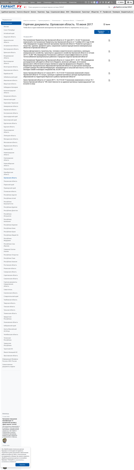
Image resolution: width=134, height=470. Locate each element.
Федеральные (7, 20)
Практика (41, 12)
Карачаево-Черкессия (11, 103)
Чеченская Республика (7, 339)
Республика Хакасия (10, 262)
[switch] (25, 7)
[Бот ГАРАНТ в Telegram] (103, 2)
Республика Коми (9, 228)
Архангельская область (9, 41)
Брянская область (10, 52)
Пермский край (9, 185)
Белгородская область (11, 49)
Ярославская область (11, 356)
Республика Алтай (10, 198)
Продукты (24, 2)
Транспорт (86, 12)
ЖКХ (67, 12)
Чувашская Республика (7, 344)
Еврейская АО (8, 74)
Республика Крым (10, 232)
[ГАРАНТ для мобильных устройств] (89, 2)
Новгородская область (8, 159)
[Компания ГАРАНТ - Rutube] (109, 2)
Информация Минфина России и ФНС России (10, 360)
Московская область (10, 142)
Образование (76, 12)
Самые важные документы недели (8, 365)
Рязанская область (10, 268)
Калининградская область (9, 92)
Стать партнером (60, 2)
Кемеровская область (11, 106)
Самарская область (10, 272)
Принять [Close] (22, 465)
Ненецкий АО (8, 149)
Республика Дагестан (11, 210)
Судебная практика (8, 12)
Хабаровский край (10, 326)
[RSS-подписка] (112, 2)
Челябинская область (11, 334)
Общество (95, 12)
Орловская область (10, 178)
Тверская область (9, 303)
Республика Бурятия (10, 207)
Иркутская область (10, 84)
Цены (33, 2)
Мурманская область (11, 146)
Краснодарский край (11, 116)
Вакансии (14, 2)
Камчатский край (9, 99)
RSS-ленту (85, 28)
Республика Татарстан (11, 255)
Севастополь (8, 289)
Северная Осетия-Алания (10, 250)
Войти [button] (120, 2)
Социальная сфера (58, 12)
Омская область (9, 169)
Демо (39, 2)
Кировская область (10, 110)
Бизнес (33, 12)
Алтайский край (9, 33)
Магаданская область (11, 139)
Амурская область (10, 37)
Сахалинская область (11, 279)
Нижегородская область (9, 154)
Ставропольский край (11, 296)
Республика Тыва (9, 258)
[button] (122, 7)
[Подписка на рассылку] (86, 2)
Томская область (9, 307)
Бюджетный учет (127, 12)
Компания (5, 2)
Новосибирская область (9, 164)
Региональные (7, 23)
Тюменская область (10, 313)
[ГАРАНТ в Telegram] (100, 2)
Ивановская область (10, 80)
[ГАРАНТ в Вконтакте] (92, 2)
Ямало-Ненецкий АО (10, 352)
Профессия (107, 12)
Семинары (47, 2)
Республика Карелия (10, 225)
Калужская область (10, 96)
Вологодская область (11, 67)
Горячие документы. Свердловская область (10, 284)
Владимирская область (9, 57)
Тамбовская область (10, 300)
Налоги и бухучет (23, 12)
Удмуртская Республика (7, 318)
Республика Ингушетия (7, 215)
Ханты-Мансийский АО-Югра (10, 330)
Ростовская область (10, 265)
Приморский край (10, 188)
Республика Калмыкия (7, 220)
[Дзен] (94, 2)
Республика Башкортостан (8, 203)
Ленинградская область (9, 131)
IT (101, 12)
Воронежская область (11, 70)
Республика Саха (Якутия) (9, 245)
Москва (6, 27)
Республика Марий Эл (11, 235)
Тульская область (9, 310)
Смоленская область (10, 293)
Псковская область (10, 191)
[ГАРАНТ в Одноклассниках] (106, 2)
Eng (129, 2)
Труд (47, 12)
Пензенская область (10, 181)
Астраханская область (11, 46)
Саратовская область (11, 275)
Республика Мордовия (7, 239)
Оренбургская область (8, 173)
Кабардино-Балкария (11, 87)
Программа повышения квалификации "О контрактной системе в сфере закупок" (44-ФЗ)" (9, 421)
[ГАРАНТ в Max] (97, 2)
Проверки (116, 12)
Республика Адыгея (10, 195)
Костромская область (11, 113)
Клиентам (72, 2)
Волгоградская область (9, 62)
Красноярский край (10, 120)
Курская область (9, 127)
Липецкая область (10, 136)
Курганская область (10, 123)
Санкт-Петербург (9, 30)
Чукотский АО (8, 349)
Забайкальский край (10, 77)
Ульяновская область (11, 322)
